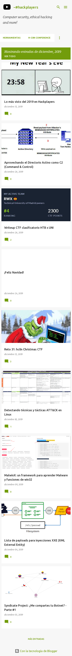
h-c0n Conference (39, 38)
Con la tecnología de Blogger (36, 651)
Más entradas (36, 639)
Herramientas (11, 38)
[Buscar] (58, 7)
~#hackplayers (25, 7)
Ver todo (10, 56)
